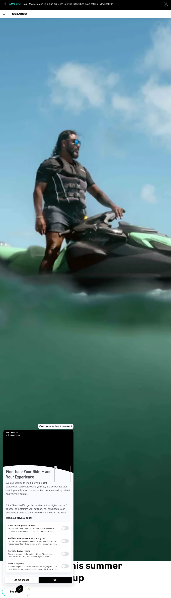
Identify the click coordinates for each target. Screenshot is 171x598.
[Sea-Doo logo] (19, 14)
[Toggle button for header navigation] (4, 14)
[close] (166, 4)
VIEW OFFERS (106, 4)
